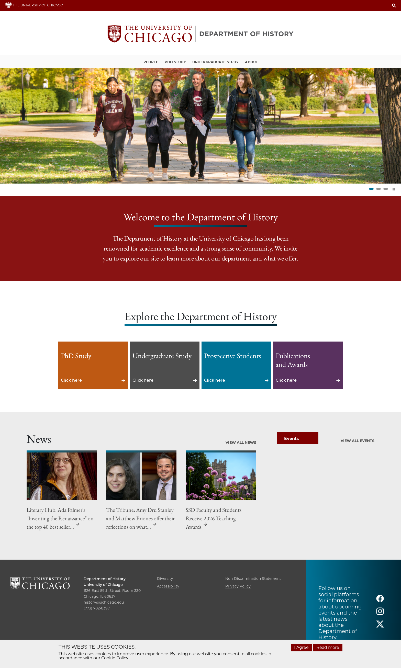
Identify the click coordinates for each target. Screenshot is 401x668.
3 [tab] (386, 189)
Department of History (105, 578)
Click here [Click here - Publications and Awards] (308, 365)
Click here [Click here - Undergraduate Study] (164, 365)
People (150, 62)
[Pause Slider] (394, 189)
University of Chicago (103, 584)
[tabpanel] (200, 126)
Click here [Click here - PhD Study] (93, 365)
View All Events (357, 440)
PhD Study (175, 62)
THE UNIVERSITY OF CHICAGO (34, 5)
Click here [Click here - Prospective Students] (236, 365)
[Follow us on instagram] (380, 613)
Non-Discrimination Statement (253, 578)
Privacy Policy (238, 586)
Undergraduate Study (215, 62)
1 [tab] (371, 189)
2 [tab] (378, 189)
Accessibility (168, 586)
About (251, 62)
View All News (241, 442)
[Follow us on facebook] (380, 600)
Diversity (165, 578)
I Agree (301, 647)
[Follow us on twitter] (380, 626)
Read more (327, 647)
